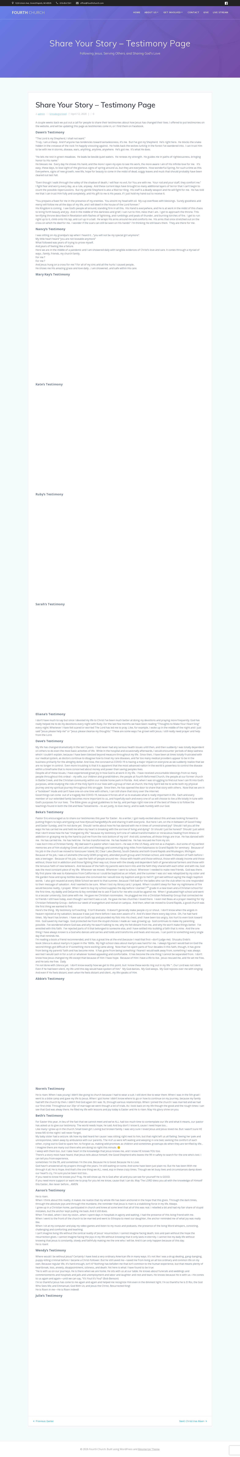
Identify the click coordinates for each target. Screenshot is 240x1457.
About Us (150, 12)
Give (206, 12)
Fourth (28, 13)
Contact (193, 12)
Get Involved (172, 12)
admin (41, 114)
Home (136, 12)
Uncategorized (58, 114)
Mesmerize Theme (148, 1449)
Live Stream (220, 12)
